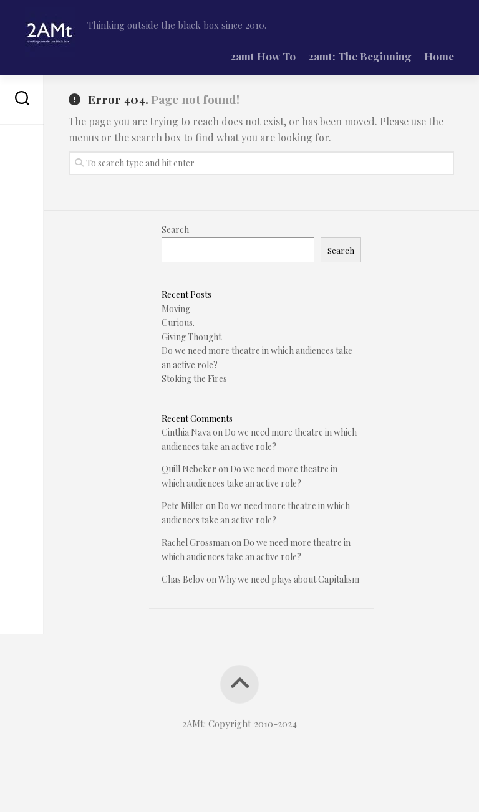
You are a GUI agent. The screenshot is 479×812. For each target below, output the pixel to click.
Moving (176, 309)
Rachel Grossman (196, 542)
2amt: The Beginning (360, 56)
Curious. (178, 322)
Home (439, 56)
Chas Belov (183, 579)
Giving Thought (191, 337)
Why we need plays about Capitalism (288, 579)
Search (175, 230)
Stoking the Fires (194, 379)
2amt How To (263, 56)
